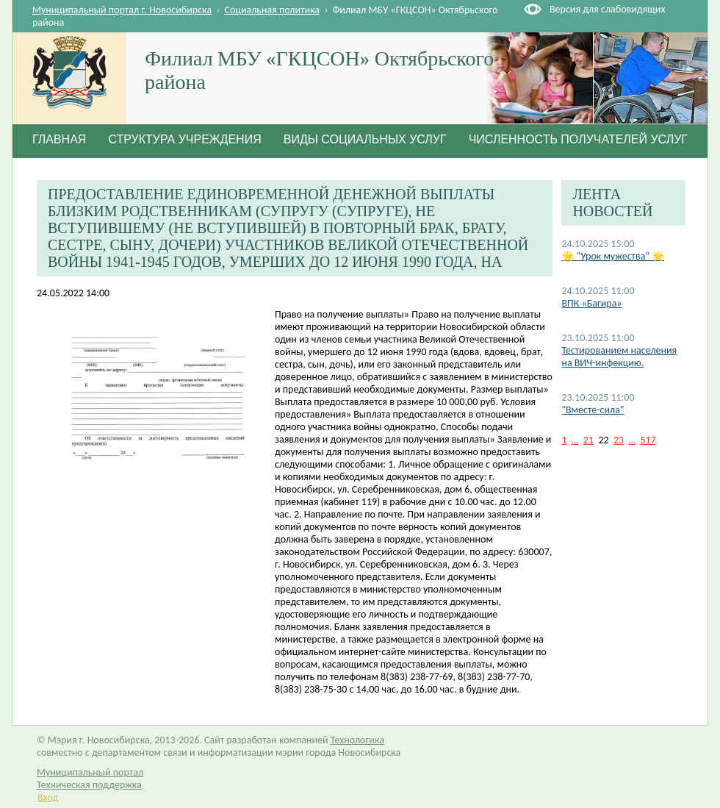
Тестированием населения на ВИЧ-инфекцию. (619, 356)
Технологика (357, 740)
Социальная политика (272, 10)
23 (618, 440)
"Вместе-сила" (592, 410)
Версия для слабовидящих (607, 9)
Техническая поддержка (89, 785)
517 (648, 440)
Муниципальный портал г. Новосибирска (122, 10)
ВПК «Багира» (591, 303)
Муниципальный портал (90, 772)
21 (588, 440)
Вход (47, 797)
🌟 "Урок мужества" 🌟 (612, 256)
